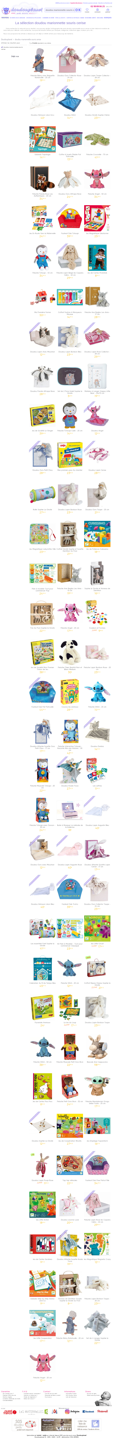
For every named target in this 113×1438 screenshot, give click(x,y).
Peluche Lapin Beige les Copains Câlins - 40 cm (70, 261)
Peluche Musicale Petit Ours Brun (70, 1049)
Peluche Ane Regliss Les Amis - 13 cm (70, 576)
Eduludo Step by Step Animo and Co (42, 1287)
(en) (12, 1400)
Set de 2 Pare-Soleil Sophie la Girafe (70, 379)
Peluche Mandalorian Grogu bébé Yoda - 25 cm (97, 1089)
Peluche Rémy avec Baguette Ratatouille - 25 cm (42, 63)
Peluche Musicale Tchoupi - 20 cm (42, 774)
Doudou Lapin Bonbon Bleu (70, 339)
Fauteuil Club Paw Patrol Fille (97, 1167)
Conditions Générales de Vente (11, 1398)
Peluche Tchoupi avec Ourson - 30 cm (42, 813)
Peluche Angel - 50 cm (97, 181)
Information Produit (71, 1393)
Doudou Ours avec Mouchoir (42, 852)
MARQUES (108, 18)
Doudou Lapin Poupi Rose (42, 1167)
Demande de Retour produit (52, 1395)
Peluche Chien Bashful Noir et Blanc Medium (70, 655)
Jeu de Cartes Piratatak (97, 260)
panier (107, 11)
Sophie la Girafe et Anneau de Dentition (97, 576)
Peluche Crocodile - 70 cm (97, 141)
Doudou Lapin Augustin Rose (70, 852)
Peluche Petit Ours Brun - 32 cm (70, 1088)
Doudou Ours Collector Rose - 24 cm (70, 63)
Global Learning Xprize (93, 1395)
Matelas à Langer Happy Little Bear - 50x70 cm (97, 379)
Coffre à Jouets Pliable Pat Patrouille (70, 142)
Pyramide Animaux (42, 1009)
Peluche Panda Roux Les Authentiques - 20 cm (42, 182)
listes (87, 11)
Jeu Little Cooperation (42, 1325)
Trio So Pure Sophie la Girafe (42, 615)
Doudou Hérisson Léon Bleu (42, 891)
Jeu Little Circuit (97, 930)
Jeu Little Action (42, 1207)
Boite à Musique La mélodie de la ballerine (70, 813)
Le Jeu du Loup (70, 1009)
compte (97, 11)
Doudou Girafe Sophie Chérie (97, 102)
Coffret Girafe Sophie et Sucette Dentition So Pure (70, 537)
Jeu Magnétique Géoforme (97, 220)
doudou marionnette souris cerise (28, 39)
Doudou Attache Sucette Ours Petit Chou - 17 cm (42, 734)
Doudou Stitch (70, 102)
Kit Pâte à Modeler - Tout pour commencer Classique (70, 931)
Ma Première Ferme (42, 299)
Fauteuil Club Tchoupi (70, 220)
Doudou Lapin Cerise (97, 457)
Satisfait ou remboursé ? (30, 1395)
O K (77, 10)
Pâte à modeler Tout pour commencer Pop (42, 576)
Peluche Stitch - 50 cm (42, 1049)
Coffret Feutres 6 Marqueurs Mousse (70, 300)
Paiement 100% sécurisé (9, 1395)
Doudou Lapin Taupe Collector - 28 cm (97, 63)
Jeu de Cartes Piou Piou (42, 1088)
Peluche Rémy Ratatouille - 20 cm (70, 1325)
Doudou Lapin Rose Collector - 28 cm (97, 340)
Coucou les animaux (70, 694)
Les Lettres (97, 773)
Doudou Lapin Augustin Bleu (97, 812)
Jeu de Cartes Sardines (42, 1246)
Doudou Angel (97, 417)
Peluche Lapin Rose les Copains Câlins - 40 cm (97, 1208)
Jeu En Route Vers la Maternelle (42, 220)
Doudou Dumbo (97, 733)
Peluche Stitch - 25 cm (97, 694)
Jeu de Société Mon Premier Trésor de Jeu (42, 655)
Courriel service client (51, 1393)
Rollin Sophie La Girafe (42, 496)
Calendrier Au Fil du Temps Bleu (42, 970)
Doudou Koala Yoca (70, 773)
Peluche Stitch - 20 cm (70, 970)
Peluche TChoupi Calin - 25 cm (70, 417)
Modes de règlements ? (30, 1397)
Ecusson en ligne (91, 1393)
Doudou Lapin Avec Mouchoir (42, 339)
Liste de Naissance (71, 1397)
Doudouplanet (6, 39)
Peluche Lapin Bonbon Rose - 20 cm (97, 655)
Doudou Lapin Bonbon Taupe (97, 1009)
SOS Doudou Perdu (71, 1395)
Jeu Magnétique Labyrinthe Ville (42, 536)
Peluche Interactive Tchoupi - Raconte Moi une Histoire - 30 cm (70, 735)
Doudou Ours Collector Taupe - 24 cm (97, 892)
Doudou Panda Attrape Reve (42, 378)
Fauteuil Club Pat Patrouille (42, 694)
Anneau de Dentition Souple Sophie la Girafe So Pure (70, 1287)
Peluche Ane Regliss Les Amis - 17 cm (97, 300)
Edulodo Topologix (42, 141)
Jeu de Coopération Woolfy (70, 1128)
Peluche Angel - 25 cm (70, 615)
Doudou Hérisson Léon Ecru (42, 102)
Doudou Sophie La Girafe (42, 1128)
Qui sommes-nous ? (8, 1393)
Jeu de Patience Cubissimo (97, 536)
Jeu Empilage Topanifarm (97, 1128)
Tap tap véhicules (70, 1167)
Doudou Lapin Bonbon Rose (70, 496)
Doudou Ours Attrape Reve (70, 181)
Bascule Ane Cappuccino (97, 1049)
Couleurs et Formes (97, 615)
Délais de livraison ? (29, 1398)
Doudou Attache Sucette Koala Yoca (70, 1247)
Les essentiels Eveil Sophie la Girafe (42, 931)
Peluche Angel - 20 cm (42, 1364)
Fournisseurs (48, 1397)
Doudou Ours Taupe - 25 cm (97, 496)
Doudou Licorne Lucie (70, 1207)
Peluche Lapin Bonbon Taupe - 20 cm (97, 1287)
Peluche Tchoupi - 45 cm (42, 260)
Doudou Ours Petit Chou (42, 457)
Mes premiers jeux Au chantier (70, 457)
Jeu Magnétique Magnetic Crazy (97, 1246)
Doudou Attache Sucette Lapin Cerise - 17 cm (97, 853)
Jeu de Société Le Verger (42, 417)
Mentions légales (7, 1397)
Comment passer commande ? (32, 1393)
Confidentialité (7, 1400)
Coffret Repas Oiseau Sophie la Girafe (97, 971)
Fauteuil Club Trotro (70, 891)
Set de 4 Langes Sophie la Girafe (97, 1326)
